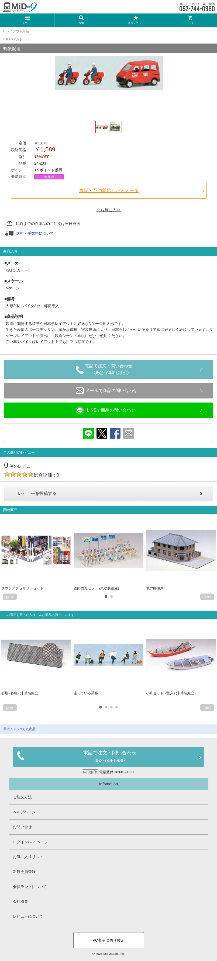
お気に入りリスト (28, 857)
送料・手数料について (35, 233)
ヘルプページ (24, 812)
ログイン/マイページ (30, 842)
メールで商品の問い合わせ (106, 391)
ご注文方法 (22, 797)
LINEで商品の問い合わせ (106, 410)
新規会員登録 (24, 871)
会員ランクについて (30, 886)
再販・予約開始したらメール (109, 190)
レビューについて (28, 916)
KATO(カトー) (16, 39)
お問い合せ (22, 827)
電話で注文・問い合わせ (111, 370)
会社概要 (20, 901)
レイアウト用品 (17, 31)
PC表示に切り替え (108, 940)
